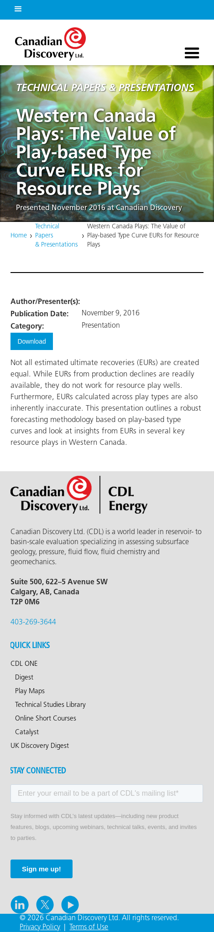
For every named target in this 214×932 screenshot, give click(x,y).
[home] (48, 41)
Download (31, 341)
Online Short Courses (45, 719)
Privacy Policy (40, 927)
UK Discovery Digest (39, 746)
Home (18, 235)
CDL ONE (24, 664)
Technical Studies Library (50, 705)
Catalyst (27, 732)
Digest (24, 678)
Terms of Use (88, 927)
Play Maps (30, 691)
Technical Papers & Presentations (56, 235)
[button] (16, 7)
